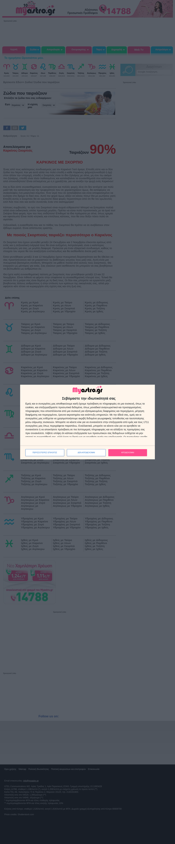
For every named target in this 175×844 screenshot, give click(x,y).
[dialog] (87, 422)
